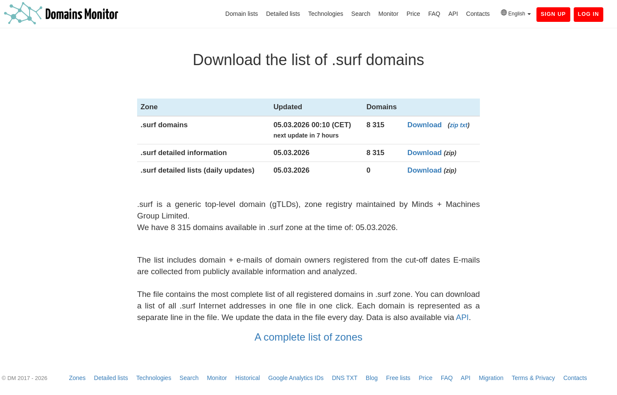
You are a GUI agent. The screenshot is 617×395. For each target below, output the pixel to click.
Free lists (398, 377)
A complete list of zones (308, 337)
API (453, 13)
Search (360, 13)
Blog (372, 377)
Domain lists (241, 13)
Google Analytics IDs (295, 377)
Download (424, 125)
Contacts (478, 13)
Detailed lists (283, 13)
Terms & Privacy (533, 377)
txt (463, 125)
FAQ (434, 13)
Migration (491, 377)
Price (413, 13)
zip (454, 125)
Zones (77, 377)
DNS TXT (344, 377)
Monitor (388, 13)
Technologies (325, 13)
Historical (247, 377)
